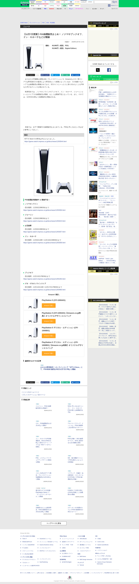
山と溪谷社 (63, 551)
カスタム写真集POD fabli (104, 559)
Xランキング (97, 76)
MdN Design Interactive (86, 559)
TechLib (82, 565)
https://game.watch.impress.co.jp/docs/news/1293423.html (44, 221)
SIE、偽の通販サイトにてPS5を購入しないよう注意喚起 (75, 460)
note (67, 75)
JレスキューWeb (84, 548)
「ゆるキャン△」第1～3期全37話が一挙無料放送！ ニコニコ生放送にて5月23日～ (108, 166)
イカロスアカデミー (85, 551)
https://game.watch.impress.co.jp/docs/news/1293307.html (44, 232)
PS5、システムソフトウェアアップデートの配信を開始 (43, 460)
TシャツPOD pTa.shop (104, 556)
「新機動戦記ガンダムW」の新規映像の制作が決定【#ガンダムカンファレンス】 (108, 152)
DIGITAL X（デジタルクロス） (48, 551)
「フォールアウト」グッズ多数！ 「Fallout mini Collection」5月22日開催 (108, 186)
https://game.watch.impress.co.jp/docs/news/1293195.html (44, 279)
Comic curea (100, 541)
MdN (79, 554)
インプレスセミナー (45, 548)
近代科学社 (63, 559)
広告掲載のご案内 (51, 573)
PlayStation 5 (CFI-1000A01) (53, 300)
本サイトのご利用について (27, 573)
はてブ (56, 75)
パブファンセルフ (102, 550)
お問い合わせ (40, 573)
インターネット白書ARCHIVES (30, 565)
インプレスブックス (45, 559)
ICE (96, 536)
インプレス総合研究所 (28, 544)
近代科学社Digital (66, 562)
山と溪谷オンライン (67, 553)
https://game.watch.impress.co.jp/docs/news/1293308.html (44, 243)
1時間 (92, 26)
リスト (37, 75)
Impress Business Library (46, 544)
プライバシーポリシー (76, 573)
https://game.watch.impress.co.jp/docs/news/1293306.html (44, 210)
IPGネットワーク (100, 553)
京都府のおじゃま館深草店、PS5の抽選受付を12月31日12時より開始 (43, 509)
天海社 (99, 538)
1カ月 (114, 26)
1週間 (107, 26)
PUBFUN (97, 548)
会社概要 (86, 573)
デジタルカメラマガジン (29, 559)
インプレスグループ (96, 573)
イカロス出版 (81, 536)
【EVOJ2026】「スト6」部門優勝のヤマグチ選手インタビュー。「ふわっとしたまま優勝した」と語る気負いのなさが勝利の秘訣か (108, 316)
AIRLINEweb (83, 538)
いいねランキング (111, 79)
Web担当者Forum (27, 541)
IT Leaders (25, 548)
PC (65, 8)
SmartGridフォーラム (45, 538)
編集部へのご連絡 (63, 573)
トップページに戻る (53, 523)
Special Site (97, 55)
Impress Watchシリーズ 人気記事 (104, 268)
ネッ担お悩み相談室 (27, 554)
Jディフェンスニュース (86, 541)
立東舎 (64, 548)
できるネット (26, 562)
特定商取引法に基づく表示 (111, 573)
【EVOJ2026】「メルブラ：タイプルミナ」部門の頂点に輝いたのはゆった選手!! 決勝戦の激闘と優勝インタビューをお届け (108, 338)
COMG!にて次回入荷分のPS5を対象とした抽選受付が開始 (75, 492)
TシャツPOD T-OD (67, 544)
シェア (46, 75)
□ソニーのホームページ (30, 392)
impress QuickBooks (102, 544)
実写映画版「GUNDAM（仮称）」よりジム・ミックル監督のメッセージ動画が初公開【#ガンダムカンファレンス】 (108, 106)
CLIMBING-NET (66, 556)
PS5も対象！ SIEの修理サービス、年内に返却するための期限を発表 (75, 440)
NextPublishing (44, 562)
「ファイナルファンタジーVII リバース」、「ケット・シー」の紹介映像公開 (107, 200)
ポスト (31, 75)
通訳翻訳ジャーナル (85, 544)
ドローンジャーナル (27, 551)
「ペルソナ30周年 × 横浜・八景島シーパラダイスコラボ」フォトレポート (107, 136)
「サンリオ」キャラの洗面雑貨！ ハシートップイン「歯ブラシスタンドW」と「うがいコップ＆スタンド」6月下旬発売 (108, 248)
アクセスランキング (99, 23)
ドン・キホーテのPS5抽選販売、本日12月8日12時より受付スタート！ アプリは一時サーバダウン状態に (44, 443)
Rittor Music (63, 536)
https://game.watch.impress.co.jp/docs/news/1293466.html (44, 290)
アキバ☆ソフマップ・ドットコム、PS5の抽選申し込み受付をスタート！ (75, 425)
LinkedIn (77, 75)
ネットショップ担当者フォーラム (49, 541)
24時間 (99, 26)
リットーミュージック (68, 538)
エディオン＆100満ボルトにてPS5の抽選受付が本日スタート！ (75, 509)
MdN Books (83, 556)
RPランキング (96, 79)
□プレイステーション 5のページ (33, 395)
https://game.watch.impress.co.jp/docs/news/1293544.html (45, 141)
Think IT (24, 538)
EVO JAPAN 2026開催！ (100, 300)
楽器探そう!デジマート (68, 541)
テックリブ (81, 562)
